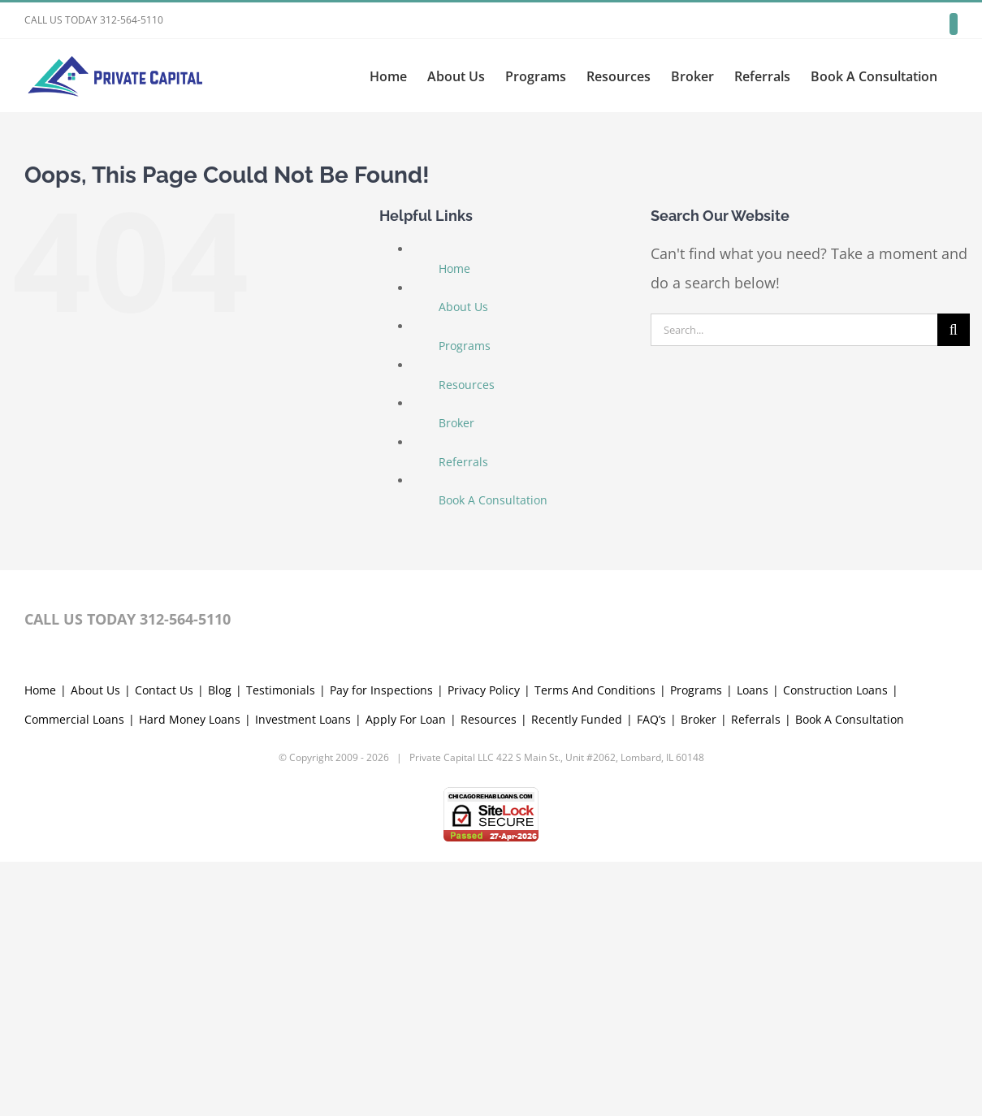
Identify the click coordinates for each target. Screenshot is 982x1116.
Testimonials (280, 944)
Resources (467, 384)
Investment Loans (303, 973)
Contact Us (164, 944)
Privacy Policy (484, 944)
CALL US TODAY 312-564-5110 (93, 20)
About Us (463, 306)
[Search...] (794, 330)
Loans (752, 944)
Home (454, 268)
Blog (219, 944)
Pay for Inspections (381, 944)
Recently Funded (576, 973)
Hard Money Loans (189, 973)
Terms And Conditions (594, 944)
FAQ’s (651, 973)
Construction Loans (835, 944)
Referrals (463, 461)
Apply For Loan (406, 973)
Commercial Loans (74, 973)
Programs (465, 345)
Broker (456, 422)
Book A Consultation (493, 500)
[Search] (953, 330)
